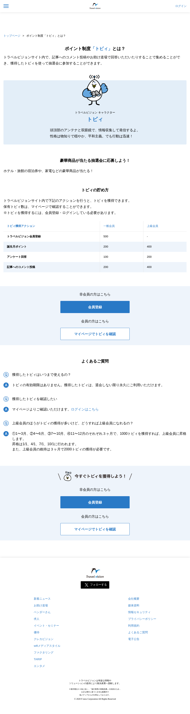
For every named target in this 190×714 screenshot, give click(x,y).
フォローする (98, 584)
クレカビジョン (43, 639)
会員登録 (95, 307)
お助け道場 (41, 605)
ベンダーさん (42, 612)
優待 (36, 632)
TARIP (38, 659)
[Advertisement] (95, 21)
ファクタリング (43, 652)
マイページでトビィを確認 (95, 334)
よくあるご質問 (138, 632)
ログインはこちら (85, 409)
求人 (36, 618)
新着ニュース (42, 598)
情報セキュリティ (139, 612)
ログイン (181, 6)
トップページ (11, 35)
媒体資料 (133, 605)
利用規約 (133, 625)
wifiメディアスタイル (47, 645)
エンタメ (39, 666)
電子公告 (133, 639)
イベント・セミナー (46, 625)
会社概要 (133, 598)
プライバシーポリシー (142, 618)
